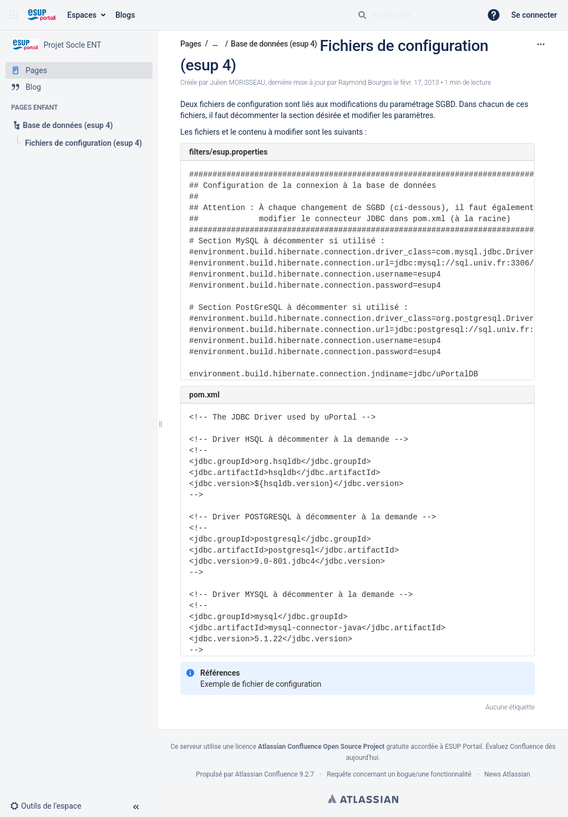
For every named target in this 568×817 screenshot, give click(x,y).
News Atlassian (507, 774)
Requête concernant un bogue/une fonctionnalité (399, 774)
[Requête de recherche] (415, 15)
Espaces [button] (82, 15)
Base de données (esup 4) (274, 43)
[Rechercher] (362, 15)
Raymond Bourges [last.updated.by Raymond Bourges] (365, 82)
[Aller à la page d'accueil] (41, 15)
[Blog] (79, 87)
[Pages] (79, 70)
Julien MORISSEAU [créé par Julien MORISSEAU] (237, 82)
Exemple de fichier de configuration (260, 684)
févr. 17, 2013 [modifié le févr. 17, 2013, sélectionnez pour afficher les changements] (419, 82)
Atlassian (363, 799)
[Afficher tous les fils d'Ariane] (215, 43)
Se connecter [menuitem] (534, 15)
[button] (13, 15)
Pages (190, 43)
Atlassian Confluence (266, 774)
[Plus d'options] (540, 44)
